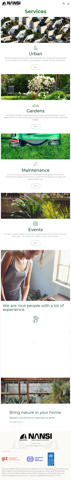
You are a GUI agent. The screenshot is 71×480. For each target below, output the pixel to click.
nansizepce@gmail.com (35, 446)
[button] (35, 67)
